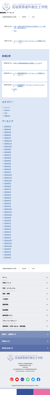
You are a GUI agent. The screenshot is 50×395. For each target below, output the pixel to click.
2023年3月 (7, 232)
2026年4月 (7, 129)
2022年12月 (8, 240)
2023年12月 (8, 209)
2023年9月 (7, 217)
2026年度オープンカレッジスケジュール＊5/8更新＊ (31, 85)
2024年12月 (8, 175)
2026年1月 (7, 138)
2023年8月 (7, 220)
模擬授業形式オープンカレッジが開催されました (31, 74)
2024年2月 (7, 203)
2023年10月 (8, 215)
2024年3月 (7, 200)
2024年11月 (8, 178)
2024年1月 (7, 206)
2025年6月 (7, 158)
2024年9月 (7, 183)
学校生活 (7, 116)
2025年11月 (8, 143)
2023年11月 (8, 212)
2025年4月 (7, 163)
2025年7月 (7, 155)
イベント (16, 41)
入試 (15, 31)
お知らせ (15, 27)
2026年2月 (7, 135)
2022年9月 (7, 249)
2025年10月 (8, 146)
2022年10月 (8, 246)
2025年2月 (7, 169)
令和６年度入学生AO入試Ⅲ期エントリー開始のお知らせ (31, 27)
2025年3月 (7, 166)
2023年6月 (7, 226)
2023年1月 (7, 237)
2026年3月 (7, 132)
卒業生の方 (6, 341)
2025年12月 (8, 141)
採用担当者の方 (7, 348)
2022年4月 (7, 257)
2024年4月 (7, 197)
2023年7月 (7, 223)
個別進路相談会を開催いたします (30, 63)
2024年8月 (7, 186)
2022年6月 (7, 254)
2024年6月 (7, 192)
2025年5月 (7, 160)
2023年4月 (7, 229)
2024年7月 (7, 189)
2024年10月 (8, 180)
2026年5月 (7, 126)
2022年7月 (7, 252)
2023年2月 (7, 235)
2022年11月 (8, 243)
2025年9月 (7, 149)
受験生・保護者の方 (9, 334)
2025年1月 (7, 172)
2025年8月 (7, 152)
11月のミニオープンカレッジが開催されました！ (32, 41)
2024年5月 (7, 195)
